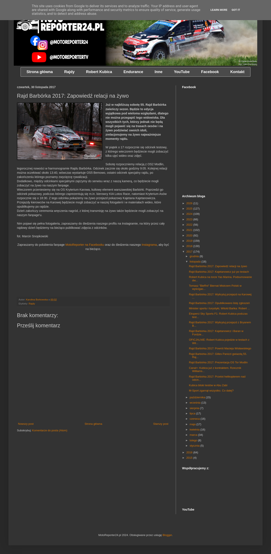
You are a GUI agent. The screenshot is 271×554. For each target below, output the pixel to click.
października (198, 397)
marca (194, 434)
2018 (189, 246)
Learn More (218, 9)
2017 (189, 251)
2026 (189, 203)
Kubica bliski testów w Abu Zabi (208, 385)
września (195, 402)
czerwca (195, 418)
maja (193, 424)
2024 (189, 213)
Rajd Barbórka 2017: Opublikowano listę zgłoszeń (219, 303)
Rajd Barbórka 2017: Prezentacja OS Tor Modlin (218, 362)
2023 (189, 219)
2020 (189, 235)
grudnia (195, 256)
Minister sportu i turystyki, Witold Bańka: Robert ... (219, 308)
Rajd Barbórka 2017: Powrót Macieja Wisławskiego (220, 348)
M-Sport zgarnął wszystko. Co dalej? (211, 390)
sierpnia (195, 408)
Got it (236, 9)
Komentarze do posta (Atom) (49, 430)
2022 (189, 224)
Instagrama (149, 244)
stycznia (195, 445)
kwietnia (195, 429)
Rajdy (32, 303)
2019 (189, 240)
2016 (189, 452)
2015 (189, 457)
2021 (189, 230)
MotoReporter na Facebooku (84, 244)
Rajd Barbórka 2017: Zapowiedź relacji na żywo (218, 266)
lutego (194, 440)
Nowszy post (26, 423)
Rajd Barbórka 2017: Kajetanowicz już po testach (219, 271)
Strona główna (93, 423)
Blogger (167, 535)
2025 (189, 208)
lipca (193, 413)
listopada (196, 261)
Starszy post (160, 423)
